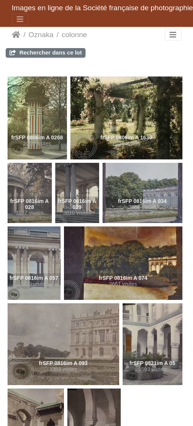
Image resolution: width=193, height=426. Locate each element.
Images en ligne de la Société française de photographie (102, 8)
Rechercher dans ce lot (45, 52)
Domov (16, 35)
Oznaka (40, 35)
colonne (74, 35)
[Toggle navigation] (20, 19)
